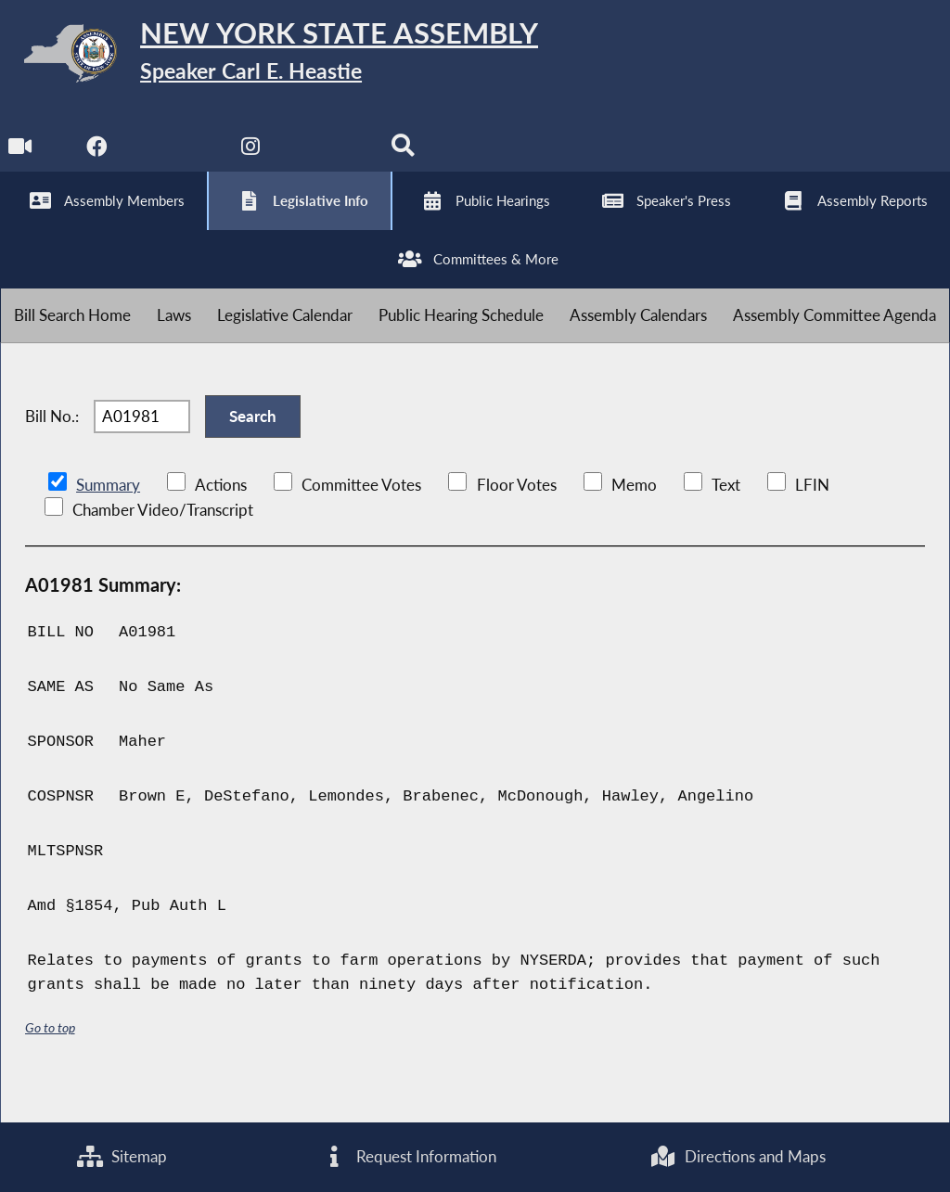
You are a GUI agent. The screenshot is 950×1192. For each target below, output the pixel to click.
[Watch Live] (21, 159)
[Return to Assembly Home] (287, 57)
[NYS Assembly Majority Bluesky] (330, 159)
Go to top (50, 1062)
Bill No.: (52, 446)
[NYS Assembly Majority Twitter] (176, 159)
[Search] (407, 159)
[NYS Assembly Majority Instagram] (253, 159)
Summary (108, 520)
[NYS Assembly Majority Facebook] (98, 159)
